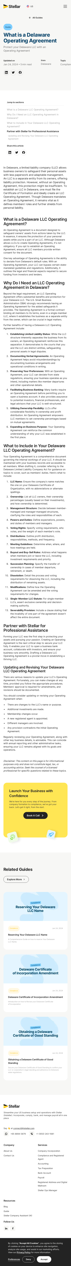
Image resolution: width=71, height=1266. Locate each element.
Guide (6, 1211)
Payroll (41, 1177)
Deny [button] (28, 1259)
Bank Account (44, 1173)
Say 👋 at (19, 1128)
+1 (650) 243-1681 (45, 1134)
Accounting (43, 1163)
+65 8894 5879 (18, 1134)
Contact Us (9, 1155)
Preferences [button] (14, 1259)
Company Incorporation (49, 1151)
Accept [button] (44, 1259)
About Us (8, 1151)
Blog (6, 1206)
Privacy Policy (24, 1252)
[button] (30, 6)
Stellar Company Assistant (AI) (18, 1215)
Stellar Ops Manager (47, 1190)
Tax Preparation (45, 1168)
